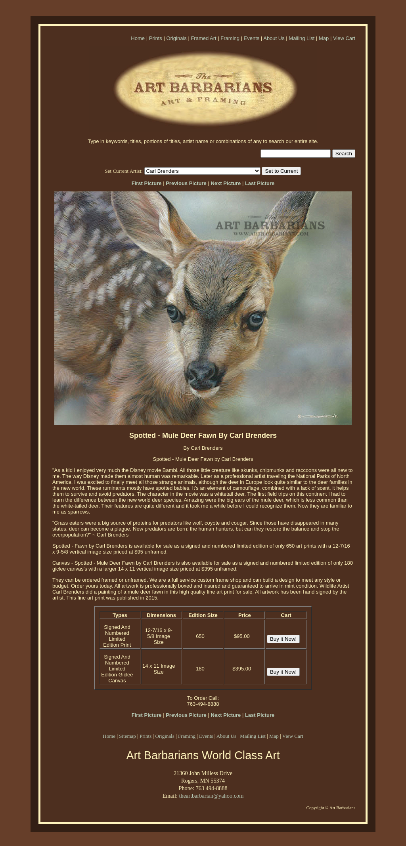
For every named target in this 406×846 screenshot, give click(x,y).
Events (252, 38)
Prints (155, 38)
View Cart (344, 38)
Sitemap (127, 736)
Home (138, 38)
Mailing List (301, 38)
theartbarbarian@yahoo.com (211, 796)
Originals (176, 38)
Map (324, 38)
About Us (273, 38)
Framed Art (203, 38)
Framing (229, 38)
